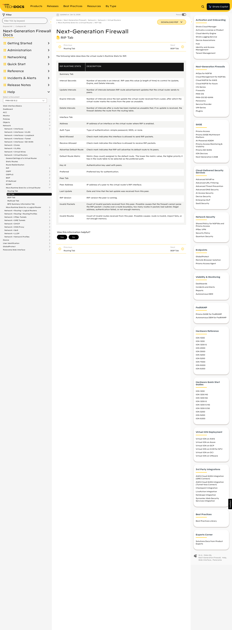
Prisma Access (203, 134)
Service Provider (204, 107)
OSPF (8, 171)
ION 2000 (200, 351)
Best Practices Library (206, 524)
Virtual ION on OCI (205, 455)
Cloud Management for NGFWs (210, 79)
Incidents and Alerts (205, 290)
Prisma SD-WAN (204, 152)
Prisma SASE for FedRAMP (209, 317)
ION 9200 (200, 371)
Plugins (199, 114)
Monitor (6, 116)
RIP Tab (10, 194)
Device (6, 240)
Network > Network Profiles (16, 237)
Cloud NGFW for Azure (207, 86)
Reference (15, 71)
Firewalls (200, 93)
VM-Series (201, 110)
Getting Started (19, 43)
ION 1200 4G (202, 397)
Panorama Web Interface (14, 250)
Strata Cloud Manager (206, 29)
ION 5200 (200, 361)
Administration (19, 50)
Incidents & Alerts (21, 78)
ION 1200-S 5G (203, 411)
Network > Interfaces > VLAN (17, 132)
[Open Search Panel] (204, 6)
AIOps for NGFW (204, 76)
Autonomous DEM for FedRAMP (211, 320)
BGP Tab (11, 197)
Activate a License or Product (210, 33)
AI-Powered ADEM (205, 143)
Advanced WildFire (205, 182)
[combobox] (24, 21)
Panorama (201, 103)
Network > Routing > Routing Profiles (20, 214)
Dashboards (201, 286)
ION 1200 (200, 344)
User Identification (11, 243)
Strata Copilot (218, 6)
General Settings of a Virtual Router (21, 158)
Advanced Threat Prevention (209, 189)
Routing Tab (12, 191)
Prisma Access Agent (206, 266)
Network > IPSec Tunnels (15, 217)
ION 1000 (200, 340)
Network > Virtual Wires (15, 152)
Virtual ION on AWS (205, 441)
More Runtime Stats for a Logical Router (23, 207)
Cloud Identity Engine (206, 36)
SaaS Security (202, 206)
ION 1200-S (201, 347)
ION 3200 (200, 357)
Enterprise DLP (203, 202)
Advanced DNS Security (207, 192)
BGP (8, 178)
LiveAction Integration (206, 494)
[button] (230, 504)
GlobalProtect (9, 246)
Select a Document (11, 97)
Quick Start (16, 64)
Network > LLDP (11, 233)
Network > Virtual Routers (15, 155)
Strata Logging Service (206, 39)
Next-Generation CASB (207, 159)
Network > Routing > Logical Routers (20, 210)
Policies (6, 119)
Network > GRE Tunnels (14, 220)
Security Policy (203, 235)
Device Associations (205, 43)
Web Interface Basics (12, 106)
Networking (16, 57)
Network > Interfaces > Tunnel (17, 138)
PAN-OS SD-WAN (204, 100)
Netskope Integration (206, 497)
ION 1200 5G (202, 400)
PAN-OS (200, 96)
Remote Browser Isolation (208, 262)
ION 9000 (200, 368)
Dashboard (8, 109)
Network (7, 125)
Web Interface (204, 562)
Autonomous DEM (204, 296)
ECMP (8, 184)
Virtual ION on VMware (207, 458)
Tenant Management (205, 56)
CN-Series (201, 90)
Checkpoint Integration (207, 490)
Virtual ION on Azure (205, 445)
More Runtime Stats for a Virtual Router (23, 188)
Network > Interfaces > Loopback (19, 135)
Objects (6, 122)
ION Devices (202, 156)
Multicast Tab (13, 201)
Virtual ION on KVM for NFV (209, 451)
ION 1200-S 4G (203, 407)
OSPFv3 (9, 174)
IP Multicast (11, 181)
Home (59, 20)
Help (11, 92)
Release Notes (19, 85)
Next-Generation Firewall (75, 20)
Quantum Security (204, 239)
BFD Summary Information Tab (21, 204)
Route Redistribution (15, 165)
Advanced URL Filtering (207, 185)
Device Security (203, 199)
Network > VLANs (12, 148)
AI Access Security (205, 196)
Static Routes (12, 161)
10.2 (200, 558)
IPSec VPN (201, 232)
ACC (5, 112)
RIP (7, 168)
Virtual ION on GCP (205, 448)
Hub (198, 46)
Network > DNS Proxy (14, 227)
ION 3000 (200, 354)
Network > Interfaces (13, 129)
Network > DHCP (12, 224)
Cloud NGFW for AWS (206, 83)
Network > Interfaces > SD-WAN (18, 142)
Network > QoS (11, 230)
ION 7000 (200, 364)
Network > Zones (12, 145)
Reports (199, 293)
